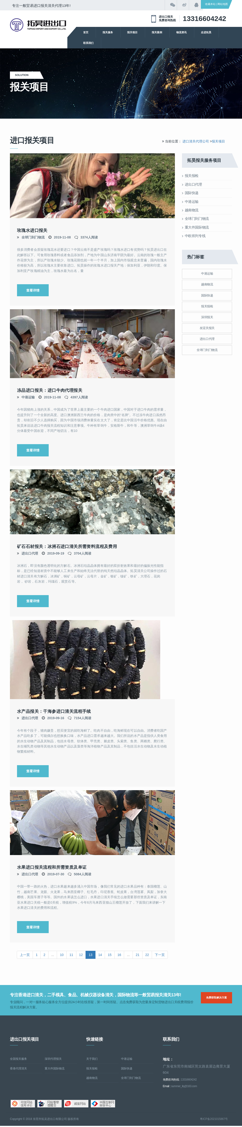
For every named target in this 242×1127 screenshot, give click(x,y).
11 (71, 956)
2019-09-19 (55, 553)
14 (100, 956)
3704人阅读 (82, 553)
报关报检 (190, 176)
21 (137, 956)
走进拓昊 (206, 32)
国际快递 (190, 193)
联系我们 (88, 43)
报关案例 (157, 32)
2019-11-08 (62, 237)
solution (25, 75)
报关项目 (132, 32)
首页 (85, 32)
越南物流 (190, 210)
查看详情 (32, 290)
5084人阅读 (82, 875)
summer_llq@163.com (184, 1087)
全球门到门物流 (33, 237)
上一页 (25, 956)
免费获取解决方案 (216, 998)
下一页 (160, 956)
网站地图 (222, 4)
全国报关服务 (18, 1060)
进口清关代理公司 (195, 141)
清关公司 (38, 25)
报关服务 (108, 32)
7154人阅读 (82, 719)
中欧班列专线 (194, 236)
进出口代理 (30, 553)
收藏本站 (210, 4)
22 (147, 956)
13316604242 (204, 18)
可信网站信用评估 (23, 1104)
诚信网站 (76, 1104)
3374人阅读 (89, 237)
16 (119, 956)
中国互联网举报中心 (103, 1104)
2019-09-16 (55, 719)
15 (110, 956)
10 (62, 956)
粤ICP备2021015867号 (214, 1120)
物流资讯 (181, 32)
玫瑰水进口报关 (32, 230)
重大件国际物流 (195, 227)
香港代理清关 (18, 1069)
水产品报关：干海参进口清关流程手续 (54, 712)
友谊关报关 (207, 328)
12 (81, 956)
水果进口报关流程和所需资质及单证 (51, 868)
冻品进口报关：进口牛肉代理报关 (49, 390)
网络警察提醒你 (49, 1104)
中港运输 (28, 397)
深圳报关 (207, 317)
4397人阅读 (79, 397)
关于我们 (92, 1060)
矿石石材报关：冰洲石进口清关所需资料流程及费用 (67, 547)
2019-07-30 (55, 875)
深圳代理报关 (53, 1060)
